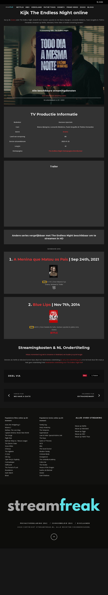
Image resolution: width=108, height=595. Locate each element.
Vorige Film (19, 394)
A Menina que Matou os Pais (41, 259)
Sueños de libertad (45, 470)
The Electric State (11, 443)
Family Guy (43, 425)
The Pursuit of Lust (11, 467)
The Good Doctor (45, 449)
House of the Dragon (46, 467)
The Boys (42, 438)
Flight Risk (8, 438)
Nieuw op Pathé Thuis (82, 437)
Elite (40, 446)
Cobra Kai (42, 462)
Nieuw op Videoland (81, 429)
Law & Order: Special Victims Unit (50, 435)
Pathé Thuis (50, 7)
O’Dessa (8, 449)
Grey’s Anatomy (44, 427)
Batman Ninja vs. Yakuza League (16, 441)
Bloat (7, 475)
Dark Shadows (44, 475)
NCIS (41, 443)
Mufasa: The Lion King (12, 430)
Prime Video (72, 7)
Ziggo (83, 7)
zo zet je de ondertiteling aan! (71, 360)
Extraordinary (86, 396)
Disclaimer (83, 523)
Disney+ (61, 7)
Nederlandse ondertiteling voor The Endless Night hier (63, 362)
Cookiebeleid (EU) (62, 523)
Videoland (36, 7)
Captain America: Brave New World (17, 433)
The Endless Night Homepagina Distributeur (65, 151)
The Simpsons (44, 430)
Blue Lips (42, 304)
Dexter (41, 473)
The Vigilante (9, 451)
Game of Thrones (45, 441)
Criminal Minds (44, 454)
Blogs (90, 7)
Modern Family (44, 451)
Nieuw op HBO (80, 434)
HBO (28, 7)
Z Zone (7, 454)
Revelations (9, 470)
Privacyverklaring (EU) (34, 523)
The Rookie (43, 465)
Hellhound (8, 465)
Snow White (9, 446)
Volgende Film (88, 394)
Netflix (20, 7)
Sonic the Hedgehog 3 (12, 425)
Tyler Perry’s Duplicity (12, 459)
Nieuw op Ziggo (80, 431)
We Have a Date (22, 396)
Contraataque (9, 462)
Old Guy (7, 457)
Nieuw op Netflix (80, 426)
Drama (13, 20)
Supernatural (43, 433)
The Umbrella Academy (47, 459)
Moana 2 (8, 427)
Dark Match (9, 473)
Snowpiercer (43, 457)
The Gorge (8, 435)
